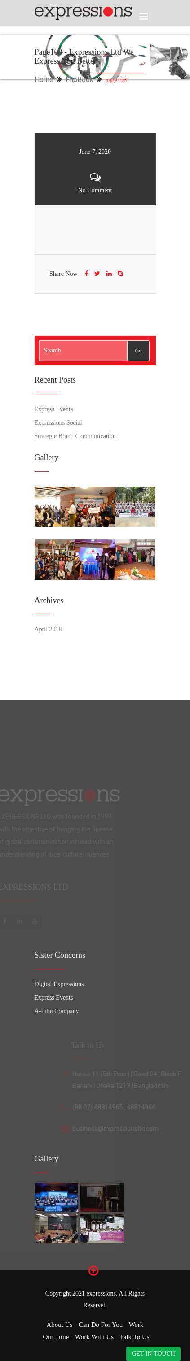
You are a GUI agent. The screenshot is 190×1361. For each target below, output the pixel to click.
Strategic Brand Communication (75, 436)
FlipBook (79, 79)
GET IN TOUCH (153, 1353)
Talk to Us (135, 1336)
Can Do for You (101, 1324)
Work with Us (94, 1336)
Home (44, 79)
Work (136, 1324)
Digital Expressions (59, 984)
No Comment (95, 190)
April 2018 (48, 629)
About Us (59, 1324)
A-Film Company (57, 1011)
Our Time (56, 1336)
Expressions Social (58, 422)
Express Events (54, 409)
